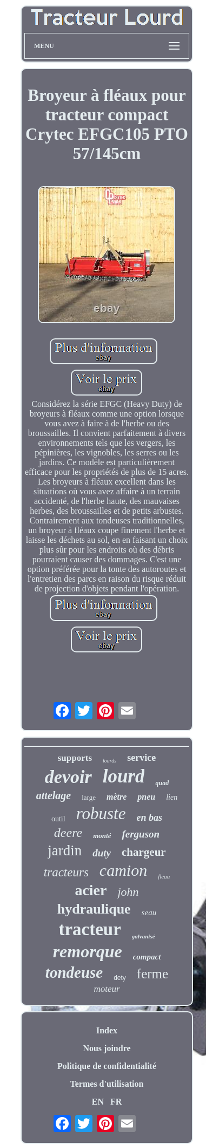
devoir (68, 777)
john (127, 891)
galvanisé (143, 936)
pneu (146, 796)
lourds (109, 761)
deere (68, 833)
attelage (53, 795)
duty (101, 853)
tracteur (89, 929)
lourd (124, 776)
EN (98, 1101)
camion (123, 870)
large (89, 797)
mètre (117, 796)
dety (120, 978)
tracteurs (66, 872)
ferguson (141, 834)
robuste (101, 813)
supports (75, 758)
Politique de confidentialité (106, 1066)
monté (102, 836)
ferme (152, 973)
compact (147, 956)
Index (106, 1030)
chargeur (144, 852)
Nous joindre (106, 1048)
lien (171, 797)
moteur (106, 989)
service (141, 757)
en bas (150, 817)
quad (162, 783)
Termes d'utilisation (107, 1083)
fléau (164, 876)
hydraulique (94, 909)
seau (149, 912)
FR (116, 1101)
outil (58, 819)
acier (91, 890)
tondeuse (74, 972)
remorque (87, 951)
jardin (65, 850)
